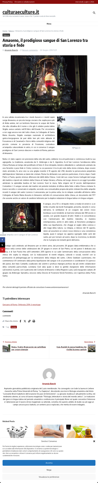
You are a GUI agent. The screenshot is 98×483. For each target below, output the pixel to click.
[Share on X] (2, 244)
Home (5, 31)
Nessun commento (30, 50)
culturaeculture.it (21, 12)
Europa (13, 327)
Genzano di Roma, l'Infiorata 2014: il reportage (22, 304)
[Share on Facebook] (2, 239)
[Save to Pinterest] (2, 250)
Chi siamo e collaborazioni (24, 2)
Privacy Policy (8, 2)
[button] (94, 441)
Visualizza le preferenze (49, 477)
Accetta (49, 463)
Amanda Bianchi (11, 50)
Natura (11, 31)
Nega (49, 470)
